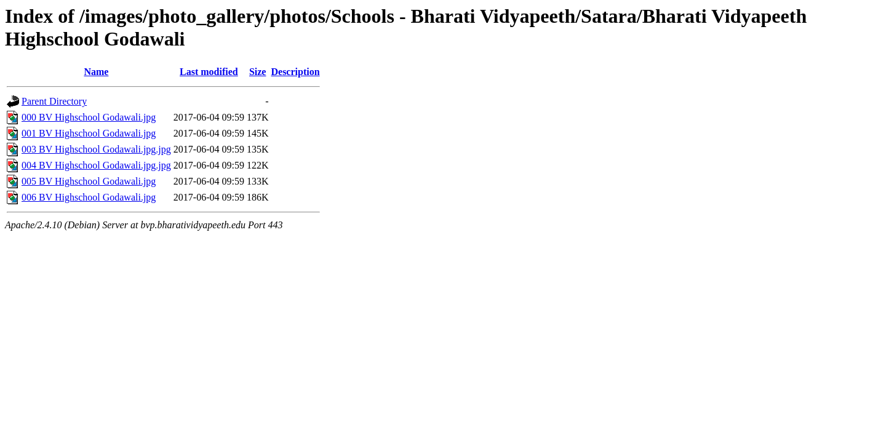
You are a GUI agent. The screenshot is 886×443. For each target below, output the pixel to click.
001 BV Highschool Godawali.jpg (89, 133)
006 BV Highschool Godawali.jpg (89, 197)
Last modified (209, 71)
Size (257, 71)
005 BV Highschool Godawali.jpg (89, 181)
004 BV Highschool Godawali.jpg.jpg (96, 165)
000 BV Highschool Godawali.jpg (89, 117)
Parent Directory (54, 101)
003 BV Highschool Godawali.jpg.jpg (96, 149)
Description (295, 71)
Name (96, 71)
